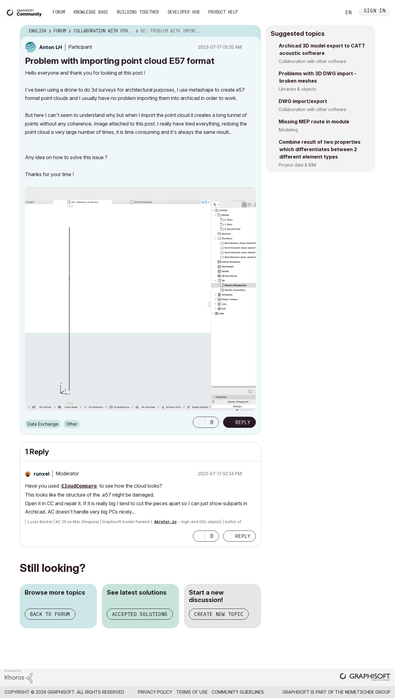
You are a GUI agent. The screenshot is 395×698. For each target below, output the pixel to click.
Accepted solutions (140, 614)
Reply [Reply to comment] (243, 536)
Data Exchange (42, 424)
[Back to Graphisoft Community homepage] (25, 11)
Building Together (138, 12)
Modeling (288, 129)
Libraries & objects (297, 89)
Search (330, 12)
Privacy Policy (155, 692)
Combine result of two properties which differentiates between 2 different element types (319, 149)
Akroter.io (165, 522)
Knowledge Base (91, 12)
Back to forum (50, 614)
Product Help (223, 12)
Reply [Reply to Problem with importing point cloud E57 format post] (243, 422)
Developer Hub (184, 12)
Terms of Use (192, 692)
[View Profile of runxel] (41, 474)
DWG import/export (303, 101)
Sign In (374, 11)
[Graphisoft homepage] (365, 677)
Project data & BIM (297, 164)
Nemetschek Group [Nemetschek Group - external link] (367, 692)
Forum (59, 12)
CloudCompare (79, 486)
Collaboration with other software (312, 61)
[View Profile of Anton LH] (50, 47)
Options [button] (252, 31)
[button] (199, 422)
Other (71, 424)
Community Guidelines (238, 692)
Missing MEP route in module (314, 121)
